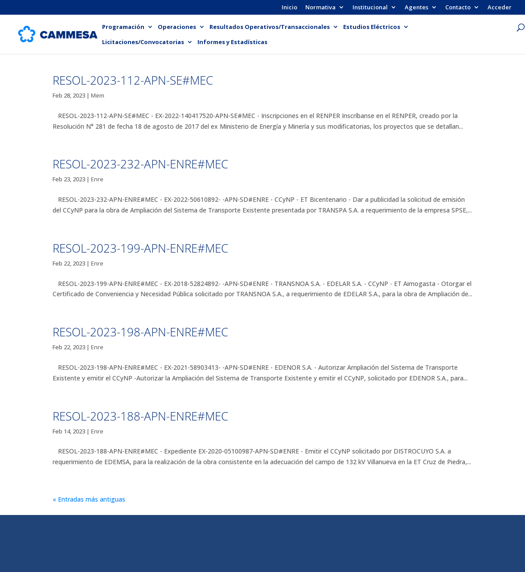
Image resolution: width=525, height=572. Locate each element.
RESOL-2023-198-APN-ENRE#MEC (140, 332)
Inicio (289, 7)
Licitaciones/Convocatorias (143, 42)
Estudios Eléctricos (371, 27)
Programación (123, 27)
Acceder (500, 7)
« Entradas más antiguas (89, 499)
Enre (97, 179)
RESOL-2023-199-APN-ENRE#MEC (140, 248)
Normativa (320, 7)
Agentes (416, 7)
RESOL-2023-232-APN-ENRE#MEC (140, 164)
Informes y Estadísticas (232, 42)
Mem (97, 95)
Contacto (458, 7)
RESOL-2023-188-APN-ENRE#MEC (140, 416)
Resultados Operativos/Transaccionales (269, 27)
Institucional (370, 7)
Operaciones (177, 27)
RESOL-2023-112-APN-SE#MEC (133, 80)
